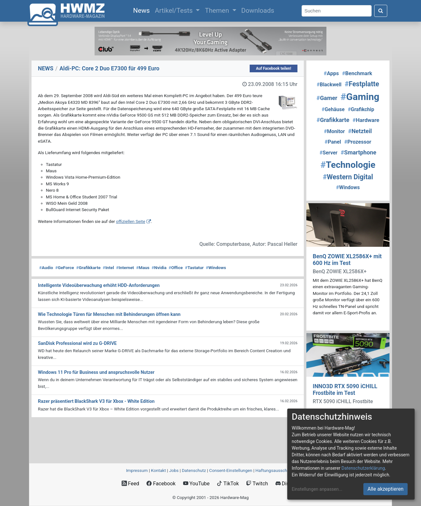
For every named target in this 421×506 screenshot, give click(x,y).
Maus (142, 267)
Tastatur (194, 267)
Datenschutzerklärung (363, 468)
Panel (333, 142)
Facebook (160, 484)
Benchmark (357, 73)
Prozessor (357, 142)
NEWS (46, 68)
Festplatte (362, 84)
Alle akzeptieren (385, 489)
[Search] (337, 11)
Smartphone (358, 152)
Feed (130, 484)
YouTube (196, 484)
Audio (46, 267)
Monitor (334, 131)
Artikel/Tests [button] (174, 10)
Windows (216, 267)
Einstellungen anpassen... (317, 489)
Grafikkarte (88, 267)
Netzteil (360, 131)
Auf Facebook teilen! (273, 68)
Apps (331, 73)
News (142, 9)
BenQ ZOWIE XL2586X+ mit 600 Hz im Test (347, 259)
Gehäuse (333, 109)
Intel (108, 267)
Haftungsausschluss (275, 470)
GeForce (64, 267)
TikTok (228, 484)
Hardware (366, 120)
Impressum (137, 470)
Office (175, 267)
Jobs (174, 470)
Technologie (347, 165)
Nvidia (159, 267)
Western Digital (348, 177)
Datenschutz (194, 470)
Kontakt (158, 470)
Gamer (327, 98)
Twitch (257, 484)
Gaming (359, 96)
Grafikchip (361, 109)
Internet (125, 267)
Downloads (257, 10)
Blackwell (329, 85)
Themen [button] (218, 10)
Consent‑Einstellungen (230, 470)
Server (328, 153)
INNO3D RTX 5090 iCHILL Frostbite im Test (345, 389)
